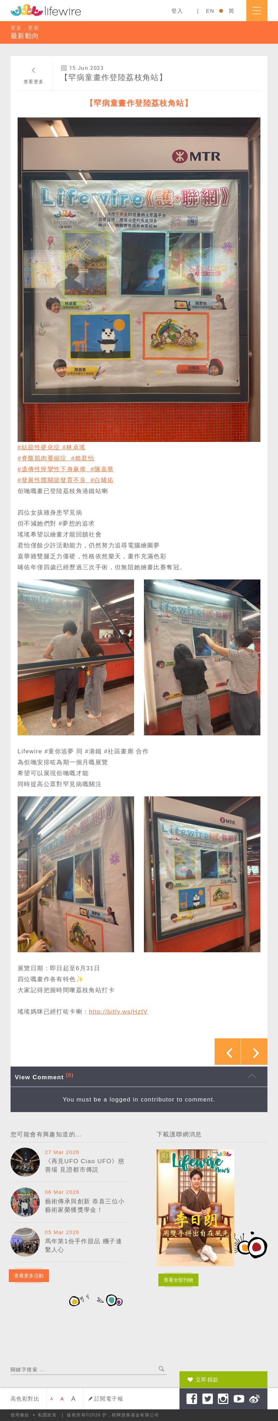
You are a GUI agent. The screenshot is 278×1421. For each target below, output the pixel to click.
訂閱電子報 (108, 1399)
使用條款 (20, 1415)
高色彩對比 (25, 1399)
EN (210, 11)
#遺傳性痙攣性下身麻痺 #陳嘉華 (66, 469)
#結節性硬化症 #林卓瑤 (52, 447)
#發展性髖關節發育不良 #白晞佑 (66, 480)
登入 (177, 11)
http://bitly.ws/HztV (118, 1011)
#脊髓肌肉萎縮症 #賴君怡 (56, 458)
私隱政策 (47, 1415)
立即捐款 (207, 1380)
